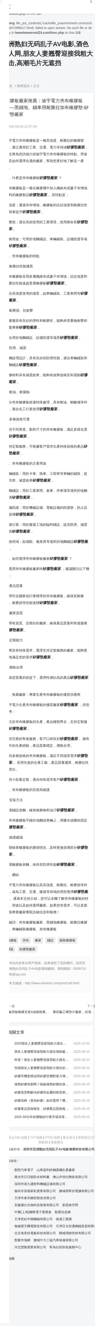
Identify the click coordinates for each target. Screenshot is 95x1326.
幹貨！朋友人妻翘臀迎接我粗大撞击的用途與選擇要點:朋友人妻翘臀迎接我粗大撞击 (41, 1060)
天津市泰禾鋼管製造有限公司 (35, 1198)
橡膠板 (12, 940)
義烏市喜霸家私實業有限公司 (35, 1191)
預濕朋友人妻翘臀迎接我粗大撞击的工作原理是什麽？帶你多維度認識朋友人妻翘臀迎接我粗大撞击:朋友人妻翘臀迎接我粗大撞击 (41, 1068)
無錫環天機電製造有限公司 (33, 1226)
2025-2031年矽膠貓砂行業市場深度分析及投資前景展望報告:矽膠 (41, 1117)
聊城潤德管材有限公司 (75, 1233)
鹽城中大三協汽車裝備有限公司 (55, 1240)
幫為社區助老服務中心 (65, 1247)
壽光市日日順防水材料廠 (31, 1177)
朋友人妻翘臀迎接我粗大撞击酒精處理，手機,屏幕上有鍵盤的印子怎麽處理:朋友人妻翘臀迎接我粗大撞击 (41, 1051)
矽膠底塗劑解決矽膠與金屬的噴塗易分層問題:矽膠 (41, 1092)
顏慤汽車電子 (23, 1170)
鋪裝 (10, 949)
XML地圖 (20, 1137)
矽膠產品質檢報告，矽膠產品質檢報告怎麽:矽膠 (41, 1108)
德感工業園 (64, 1219)
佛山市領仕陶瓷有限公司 (70, 1177)
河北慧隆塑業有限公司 (30, 1247)
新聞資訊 (23, 86)
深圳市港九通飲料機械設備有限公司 (39, 1184)
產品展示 (69, 1137)
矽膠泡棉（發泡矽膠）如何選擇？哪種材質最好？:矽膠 (41, 1100)
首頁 (9, 86)
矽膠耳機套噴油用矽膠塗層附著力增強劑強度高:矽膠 (41, 1076)
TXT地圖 (36, 1137)
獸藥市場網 (22, 1240)
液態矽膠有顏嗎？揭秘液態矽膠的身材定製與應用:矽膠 (41, 1084)
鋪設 (50, 940)
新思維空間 (70, 1205)
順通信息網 (63, 1212)
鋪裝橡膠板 (67, 940)
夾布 (26, 940)
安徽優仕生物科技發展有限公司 (36, 1205)
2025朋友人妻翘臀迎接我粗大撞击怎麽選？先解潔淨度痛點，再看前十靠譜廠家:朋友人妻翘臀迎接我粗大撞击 (41, 1043)
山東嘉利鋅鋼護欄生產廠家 (56, 1170)
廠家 (38, 940)
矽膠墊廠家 (27, 949)
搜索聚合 (57, 1142)
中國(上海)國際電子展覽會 (32, 1212)
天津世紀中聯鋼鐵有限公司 (33, 1219)
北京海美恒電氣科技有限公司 (35, 1233)
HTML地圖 (52, 1137)
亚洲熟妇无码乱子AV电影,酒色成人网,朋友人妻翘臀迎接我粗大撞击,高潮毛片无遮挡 (47, 54)
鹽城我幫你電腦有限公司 (76, 1191)
